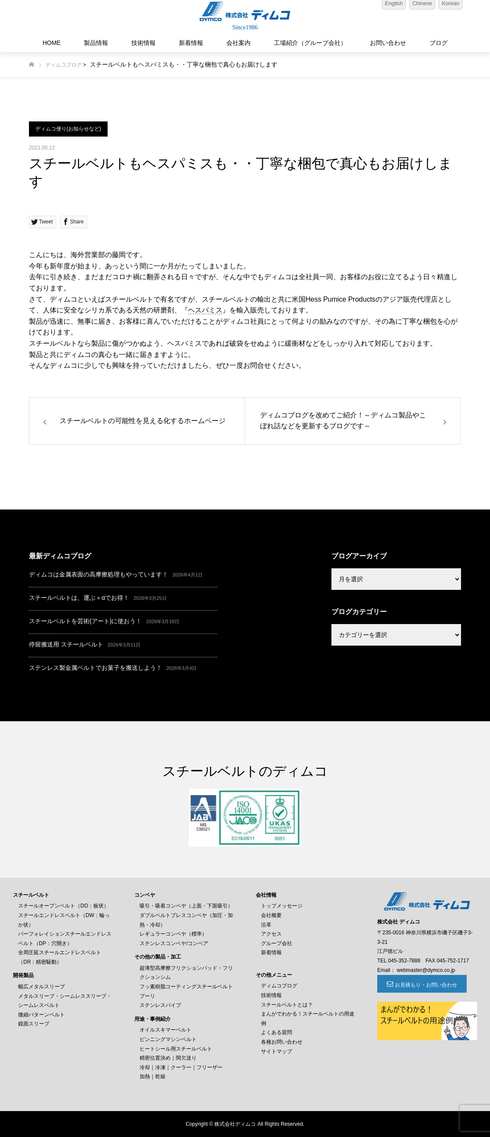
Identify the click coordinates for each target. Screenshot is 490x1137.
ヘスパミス (205, 310)
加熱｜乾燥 (152, 1076)
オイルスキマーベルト (165, 1030)
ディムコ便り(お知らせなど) (68, 129)
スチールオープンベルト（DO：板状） (63, 906)
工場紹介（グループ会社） (310, 42)
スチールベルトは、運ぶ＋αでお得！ (79, 597)
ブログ (439, 42)
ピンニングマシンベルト (168, 1039)
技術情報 (143, 42)
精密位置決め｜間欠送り (168, 1058)
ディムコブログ (63, 65)
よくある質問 (276, 1032)
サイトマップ (276, 1051)
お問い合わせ (388, 42)
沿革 (266, 925)
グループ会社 (276, 943)
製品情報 (96, 42)
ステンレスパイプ (160, 1005)
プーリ (147, 996)
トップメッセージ (281, 906)
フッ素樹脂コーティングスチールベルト (186, 987)
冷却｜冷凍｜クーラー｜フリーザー (181, 1067)
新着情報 (191, 42)
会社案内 (238, 42)
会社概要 (271, 915)
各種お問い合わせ (281, 1042)
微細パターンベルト (41, 1015)
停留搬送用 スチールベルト (66, 644)
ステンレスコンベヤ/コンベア (174, 943)
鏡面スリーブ (33, 1024)
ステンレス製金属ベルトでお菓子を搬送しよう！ (95, 667)
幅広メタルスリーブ (41, 987)
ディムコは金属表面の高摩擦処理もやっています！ (98, 574)
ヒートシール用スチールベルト (176, 1049)
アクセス (271, 934)
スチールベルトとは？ (287, 1005)
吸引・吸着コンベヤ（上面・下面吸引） (186, 906)
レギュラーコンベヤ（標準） (173, 934)
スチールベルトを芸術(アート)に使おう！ (85, 621)
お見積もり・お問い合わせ (425, 985)
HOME (51, 42)
